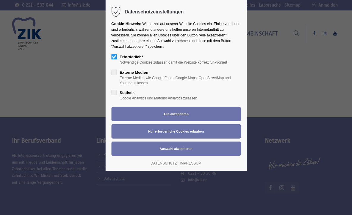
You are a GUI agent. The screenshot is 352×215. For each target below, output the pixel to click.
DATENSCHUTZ (164, 163)
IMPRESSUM (190, 163)
